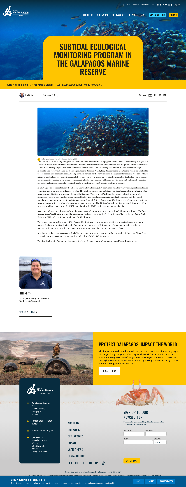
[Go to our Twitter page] (82, 462)
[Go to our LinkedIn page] (95, 462)
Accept (139, 481)
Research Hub (157, 15)
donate (128, 241)
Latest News (75, 449)
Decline (150, 481)
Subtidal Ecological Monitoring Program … (79, 84)
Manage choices (166, 481)
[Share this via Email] (150, 95)
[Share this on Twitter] (160, 95)
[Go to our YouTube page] (89, 462)
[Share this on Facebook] (155, 95)
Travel (142, 15)
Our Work (74, 430)
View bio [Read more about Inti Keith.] (22, 312)
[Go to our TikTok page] (102, 462)
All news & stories (43, 84)
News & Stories (23, 84)
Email (32, 312)
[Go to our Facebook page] (69, 462)
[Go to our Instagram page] (75, 462)
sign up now (132, 460)
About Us (73, 423)
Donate (173, 15)
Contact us (136, 4)
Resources (145, 4)
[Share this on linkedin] (165, 95)
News (132, 15)
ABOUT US (88, 15)
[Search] (123, 4)
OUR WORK (102, 15)
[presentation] (141, 450)
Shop (152, 4)
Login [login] (128, 4)
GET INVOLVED (118, 15)
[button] (157, 4)
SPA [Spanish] (177, 4)
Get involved (75, 436)
